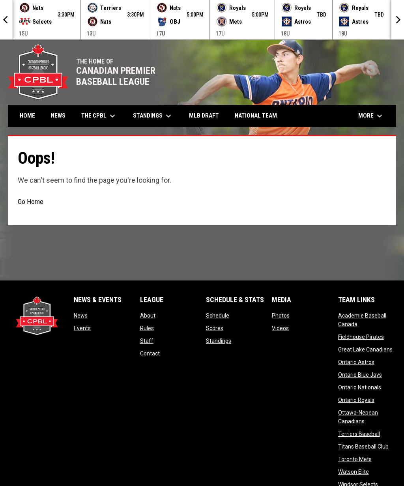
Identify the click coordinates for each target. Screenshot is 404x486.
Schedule (217, 315)
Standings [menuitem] (153, 116)
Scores (214, 328)
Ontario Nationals (359, 387)
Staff (146, 341)
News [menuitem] (58, 115)
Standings (218, 341)
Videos (280, 328)
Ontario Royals (356, 400)
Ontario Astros (356, 362)
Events (82, 328)
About (147, 315)
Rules (147, 328)
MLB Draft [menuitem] (204, 115)
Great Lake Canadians (365, 349)
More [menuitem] (371, 116)
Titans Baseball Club (363, 446)
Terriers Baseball (359, 434)
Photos (281, 315)
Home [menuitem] (27, 115)
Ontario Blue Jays (360, 375)
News (81, 315)
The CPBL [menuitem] (99, 116)
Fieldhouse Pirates (361, 337)
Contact (150, 353)
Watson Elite (353, 472)
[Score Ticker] (202, 19)
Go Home (30, 202)
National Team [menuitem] (256, 115)
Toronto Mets (355, 459)
